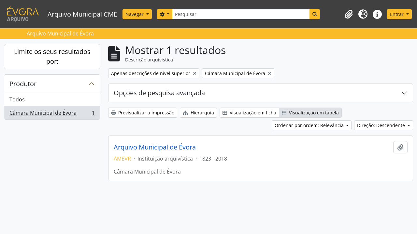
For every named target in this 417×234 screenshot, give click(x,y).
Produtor (22, 83)
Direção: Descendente (381, 125)
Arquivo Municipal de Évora (155, 147)
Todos (17, 99)
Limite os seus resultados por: (52, 56)
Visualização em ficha (249, 113)
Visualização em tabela (310, 113)
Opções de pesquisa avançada (159, 92)
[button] (348, 14)
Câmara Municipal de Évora (52, 114)
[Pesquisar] (240, 14)
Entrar (397, 14)
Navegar (135, 14)
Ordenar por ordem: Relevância (310, 125)
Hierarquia (198, 113)
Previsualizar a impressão (142, 113)
